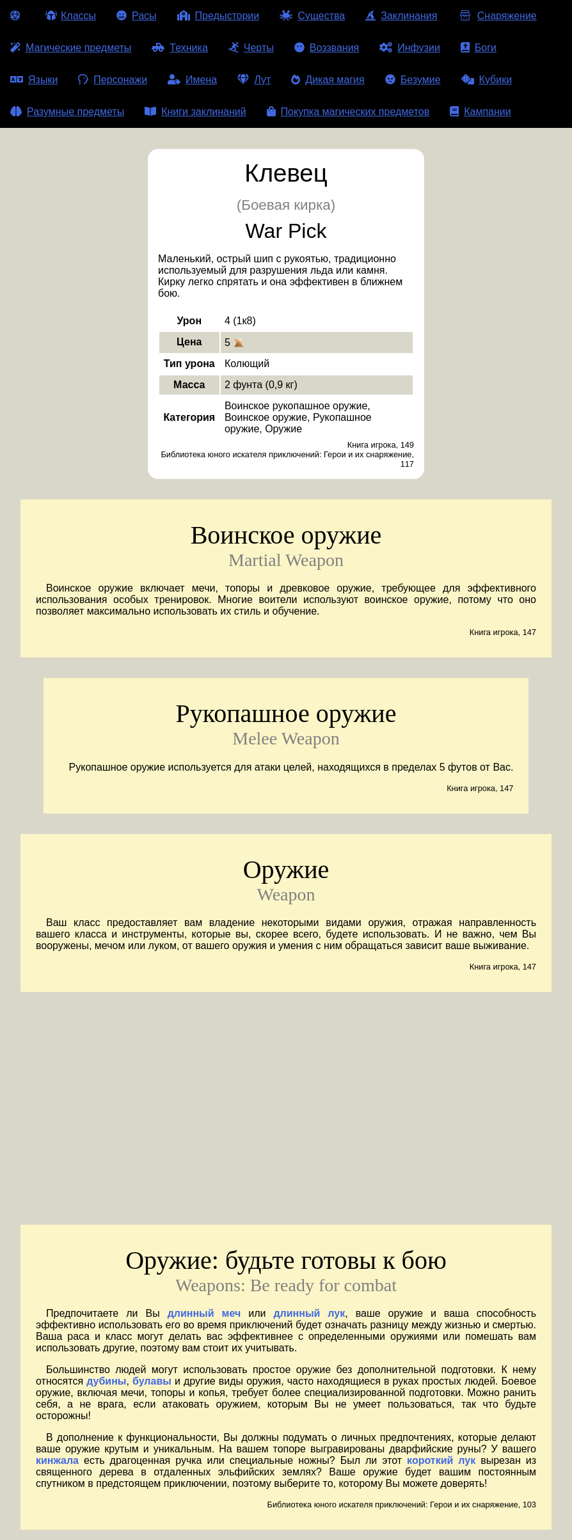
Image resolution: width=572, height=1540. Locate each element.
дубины (106, 1381)
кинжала (57, 1460)
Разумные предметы (67, 111)
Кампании (480, 111)
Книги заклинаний (195, 111)
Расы (136, 15)
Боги (479, 47)
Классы (70, 15)
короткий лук (441, 1460)
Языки (34, 79)
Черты (251, 47)
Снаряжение (496, 15)
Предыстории (218, 15)
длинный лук (309, 1313)
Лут (254, 79)
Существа (312, 15)
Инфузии (409, 47)
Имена (192, 79)
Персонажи (112, 79)
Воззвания (327, 47)
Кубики (486, 79)
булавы (151, 1381)
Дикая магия (327, 79)
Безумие (413, 79)
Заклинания (401, 15)
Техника (179, 47)
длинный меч (204, 1313)
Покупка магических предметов (348, 111)
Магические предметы (70, 47)
